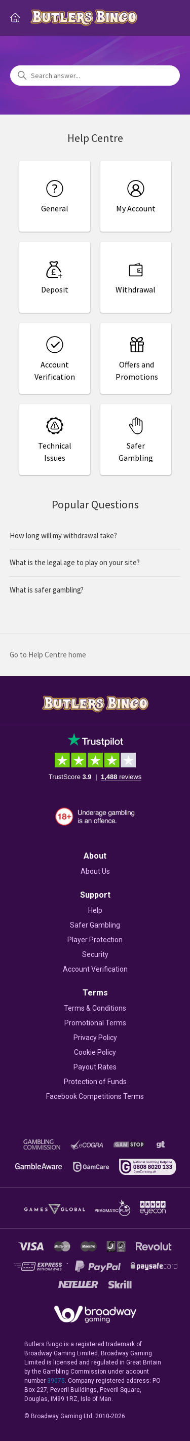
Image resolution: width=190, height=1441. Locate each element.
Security (95, 954)
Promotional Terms (95, 1023)
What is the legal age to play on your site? (75, 562)
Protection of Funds (95, 1082)
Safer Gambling (95, 925)
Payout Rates (95, 1067)
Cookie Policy (95, 1052)
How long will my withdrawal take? (63, 535)
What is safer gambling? (47, 590)
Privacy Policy (95, 1037)
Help (95, 910)
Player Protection (95, 940)
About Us (95, 871)
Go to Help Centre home (48, 654)
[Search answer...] (95, 75)
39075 (56, 1380)
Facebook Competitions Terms (95, 1096)
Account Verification (95, 969)
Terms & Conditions (95, 1008)
